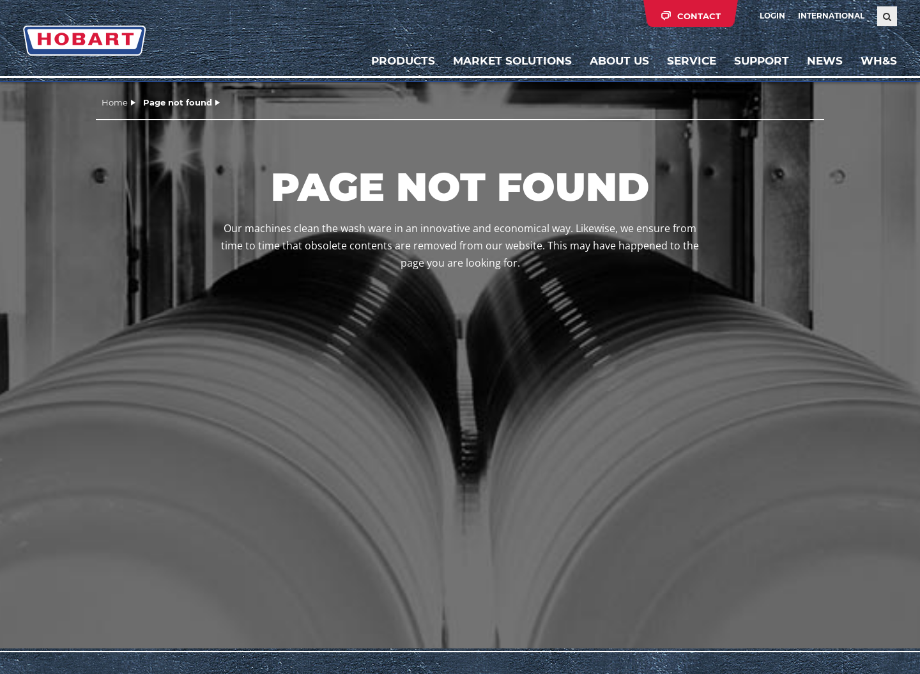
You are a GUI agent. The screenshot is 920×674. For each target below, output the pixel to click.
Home (115, 102)
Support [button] (761, 60)
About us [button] (619, 60)
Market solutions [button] (512, 60)
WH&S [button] (879, 60)
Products (403, 60)
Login (772, 15)
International (831, 15)
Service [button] (691, 60)
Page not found (177, 102)
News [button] (825, 60)
